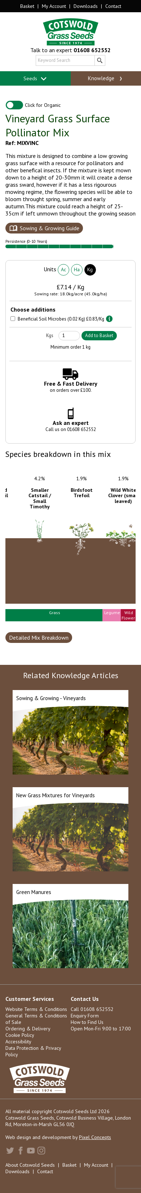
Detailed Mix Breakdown (39, 637)
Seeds (35, 78)
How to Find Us (87, 1022)
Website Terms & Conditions (36, 1009)
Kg (90, 269)
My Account (54, 6)
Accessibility (18, 1041)
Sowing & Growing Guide (49, 228)
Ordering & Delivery (27, 1028)
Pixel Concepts (95, 1137)
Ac (63, 269)
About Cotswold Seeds (30, 1165)
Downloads (86, 6)
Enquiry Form (85, 1015)
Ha (77, 269)
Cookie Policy (19, 1035)
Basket (27, 6)
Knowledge (106, 78)
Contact (113, 6)
